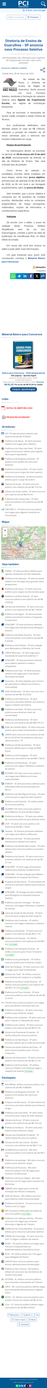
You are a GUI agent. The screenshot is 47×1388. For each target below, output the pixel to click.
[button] (4, 4)
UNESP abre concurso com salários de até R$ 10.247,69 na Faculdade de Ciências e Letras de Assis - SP (24, 737)
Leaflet (18, 559)
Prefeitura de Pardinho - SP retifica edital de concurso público (24, 803)
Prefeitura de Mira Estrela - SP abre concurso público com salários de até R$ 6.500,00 (24, 599)
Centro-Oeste (18, 1319)
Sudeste (25, 1315)
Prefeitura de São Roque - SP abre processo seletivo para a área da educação (25, 1041)
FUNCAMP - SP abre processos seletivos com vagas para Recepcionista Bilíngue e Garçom (24, 627)
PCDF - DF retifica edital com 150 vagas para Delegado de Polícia (23, 1255)
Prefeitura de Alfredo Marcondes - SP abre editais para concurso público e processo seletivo (25, 849)
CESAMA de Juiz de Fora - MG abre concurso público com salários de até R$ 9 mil (25, 1152)
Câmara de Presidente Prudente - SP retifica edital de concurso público (22, 1034)
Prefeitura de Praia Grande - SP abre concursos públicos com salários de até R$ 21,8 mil (25, 995)
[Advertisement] (24, 28)
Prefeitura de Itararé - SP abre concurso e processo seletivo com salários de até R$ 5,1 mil (24, 859)
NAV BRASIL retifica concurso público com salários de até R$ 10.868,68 (24, 1086)
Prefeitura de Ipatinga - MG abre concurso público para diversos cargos (25, 1162)
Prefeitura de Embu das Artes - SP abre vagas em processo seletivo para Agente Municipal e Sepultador (23, 451)
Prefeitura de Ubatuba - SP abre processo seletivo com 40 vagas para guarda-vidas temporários (24, 581)
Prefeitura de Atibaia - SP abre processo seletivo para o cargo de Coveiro (23, 478)
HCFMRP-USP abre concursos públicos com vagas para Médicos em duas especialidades (23, 776)
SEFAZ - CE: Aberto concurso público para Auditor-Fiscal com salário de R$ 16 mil (24, 1298)
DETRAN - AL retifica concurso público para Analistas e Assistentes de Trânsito (23, 1281)
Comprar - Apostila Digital (23, 389)
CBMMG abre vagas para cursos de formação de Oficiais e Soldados (21, 1190)
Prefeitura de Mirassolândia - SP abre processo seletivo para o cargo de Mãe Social (23, 748)
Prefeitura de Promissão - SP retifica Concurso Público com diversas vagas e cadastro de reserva (23, 1068)
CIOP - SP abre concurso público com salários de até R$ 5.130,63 (22, 825)
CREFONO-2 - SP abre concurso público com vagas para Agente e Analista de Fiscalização (23, 512)
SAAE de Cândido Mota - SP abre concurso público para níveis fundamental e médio (25, 728)
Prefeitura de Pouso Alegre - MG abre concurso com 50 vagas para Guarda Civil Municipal (24, 1181)
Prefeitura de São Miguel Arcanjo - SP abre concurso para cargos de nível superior (25, 795)
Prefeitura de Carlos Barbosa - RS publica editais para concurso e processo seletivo (24, 1230)
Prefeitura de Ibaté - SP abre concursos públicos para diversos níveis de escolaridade (23, 712)
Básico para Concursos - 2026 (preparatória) (23, 373)
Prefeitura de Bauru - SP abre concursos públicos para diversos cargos (24, 1011)
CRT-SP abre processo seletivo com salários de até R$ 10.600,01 (21, 435)
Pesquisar (33, 17)
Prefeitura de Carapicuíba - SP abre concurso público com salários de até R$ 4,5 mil (24, 502)
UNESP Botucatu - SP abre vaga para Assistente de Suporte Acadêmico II (22, 654)
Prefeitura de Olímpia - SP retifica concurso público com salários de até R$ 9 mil (25, 941)
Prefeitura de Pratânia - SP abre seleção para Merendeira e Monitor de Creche (23, 647)
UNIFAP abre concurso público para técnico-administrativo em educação (22, 1263)
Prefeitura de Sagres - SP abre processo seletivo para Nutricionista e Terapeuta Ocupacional (23, 617)
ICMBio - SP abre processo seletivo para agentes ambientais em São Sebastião (23, 572)
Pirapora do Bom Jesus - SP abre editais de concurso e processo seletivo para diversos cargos (25, 884)
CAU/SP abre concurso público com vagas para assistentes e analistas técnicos (24, 1004)
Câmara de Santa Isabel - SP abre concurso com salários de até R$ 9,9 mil (25, 493)
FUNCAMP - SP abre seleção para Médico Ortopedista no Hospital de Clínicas (24, 876)
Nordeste (23, 1324)
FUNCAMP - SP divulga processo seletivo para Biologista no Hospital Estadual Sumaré (24, 895)
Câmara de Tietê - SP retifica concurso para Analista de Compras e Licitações (23, 976)
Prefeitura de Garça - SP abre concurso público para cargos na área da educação (24, 590)
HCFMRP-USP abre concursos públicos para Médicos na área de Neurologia (23, 810)
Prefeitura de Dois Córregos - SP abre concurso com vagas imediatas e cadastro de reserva (24, 905)
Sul (36, 1315)
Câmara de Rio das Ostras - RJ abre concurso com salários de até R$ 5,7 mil (23, 1144)
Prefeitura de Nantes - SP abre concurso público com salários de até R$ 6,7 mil (23, 932)
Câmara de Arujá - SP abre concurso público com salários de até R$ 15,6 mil (23, 485)
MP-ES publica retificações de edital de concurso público (23, 1212)
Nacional (12, 1315)
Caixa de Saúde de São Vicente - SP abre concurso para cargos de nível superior (23, 914)
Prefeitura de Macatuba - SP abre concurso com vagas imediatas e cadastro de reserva (24, 765)
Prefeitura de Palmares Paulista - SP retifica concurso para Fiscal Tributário (23, 951)
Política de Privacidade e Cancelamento (23, 1379)
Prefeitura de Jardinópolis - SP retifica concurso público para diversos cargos (23, 961)
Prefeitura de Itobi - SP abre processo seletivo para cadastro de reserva (22, 840)
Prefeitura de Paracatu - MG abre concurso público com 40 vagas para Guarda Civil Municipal (22, 1170)
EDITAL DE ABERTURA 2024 (19, 408)
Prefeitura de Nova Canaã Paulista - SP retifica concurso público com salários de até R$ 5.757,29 (24, 984)
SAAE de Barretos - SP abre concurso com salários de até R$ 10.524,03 (24, 693)
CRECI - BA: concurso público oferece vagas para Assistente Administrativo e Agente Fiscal (25, 1289)
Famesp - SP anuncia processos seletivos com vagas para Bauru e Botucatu (24, 833)
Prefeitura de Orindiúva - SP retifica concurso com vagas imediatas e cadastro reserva (24, 923)
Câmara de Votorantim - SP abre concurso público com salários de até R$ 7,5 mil (24, 1059)
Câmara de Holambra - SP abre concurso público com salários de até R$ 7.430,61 (24, 608)
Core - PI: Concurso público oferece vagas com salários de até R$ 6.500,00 (24, 1306)
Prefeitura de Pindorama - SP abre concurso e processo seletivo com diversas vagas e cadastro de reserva (25, 701)
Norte (32, 1319)
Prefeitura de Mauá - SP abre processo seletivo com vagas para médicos (23, 442)
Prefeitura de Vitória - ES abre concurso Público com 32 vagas (23, 1205)
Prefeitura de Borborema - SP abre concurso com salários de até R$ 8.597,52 (24, 721)
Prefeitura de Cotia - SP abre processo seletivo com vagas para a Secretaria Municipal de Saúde (22, 673)
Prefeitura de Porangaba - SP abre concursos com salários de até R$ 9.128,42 (25, 757)
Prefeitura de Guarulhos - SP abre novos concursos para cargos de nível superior (24, 471)
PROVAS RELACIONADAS (18, 417)
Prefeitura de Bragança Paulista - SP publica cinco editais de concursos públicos (22, 461)
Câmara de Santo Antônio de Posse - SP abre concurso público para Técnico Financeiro (23, 1050)
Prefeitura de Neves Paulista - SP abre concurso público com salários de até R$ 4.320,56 (24, 638)
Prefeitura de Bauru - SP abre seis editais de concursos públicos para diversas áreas (25, 818)
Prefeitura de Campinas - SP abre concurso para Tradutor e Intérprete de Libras (25, 1019)
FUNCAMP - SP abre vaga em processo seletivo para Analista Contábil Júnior (23, 868)
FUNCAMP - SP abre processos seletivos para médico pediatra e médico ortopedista (23, 663)
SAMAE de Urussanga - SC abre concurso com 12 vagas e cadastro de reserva (24, 1237)
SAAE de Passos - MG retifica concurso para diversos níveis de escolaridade (23, 1197)
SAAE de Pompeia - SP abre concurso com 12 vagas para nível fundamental (24, 968)
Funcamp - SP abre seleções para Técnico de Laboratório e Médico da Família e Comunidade (24, 684)
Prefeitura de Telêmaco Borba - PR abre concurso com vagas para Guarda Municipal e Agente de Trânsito (23, 1221)
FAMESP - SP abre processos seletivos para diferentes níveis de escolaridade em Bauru (25, 786)
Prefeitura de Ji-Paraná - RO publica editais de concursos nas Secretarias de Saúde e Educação (23, 1271)
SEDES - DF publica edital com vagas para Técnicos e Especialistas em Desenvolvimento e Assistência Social (24, 1246)
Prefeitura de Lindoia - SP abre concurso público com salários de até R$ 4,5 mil (24, 1026)
